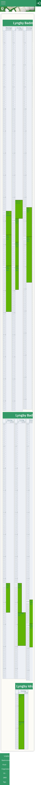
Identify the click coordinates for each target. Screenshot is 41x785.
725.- (17, 224)
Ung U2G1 (18, 202)
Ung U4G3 (37, 257)
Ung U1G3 (7, 268)
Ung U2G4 (16, 268)
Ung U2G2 (16, 221)
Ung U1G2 (7, 237)
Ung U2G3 (16, 245)
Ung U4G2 (37, 226)
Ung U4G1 (37, 202)
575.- (7, 240)
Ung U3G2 (28, 210)
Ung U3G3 (28, 239)
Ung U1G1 (7, 213)
